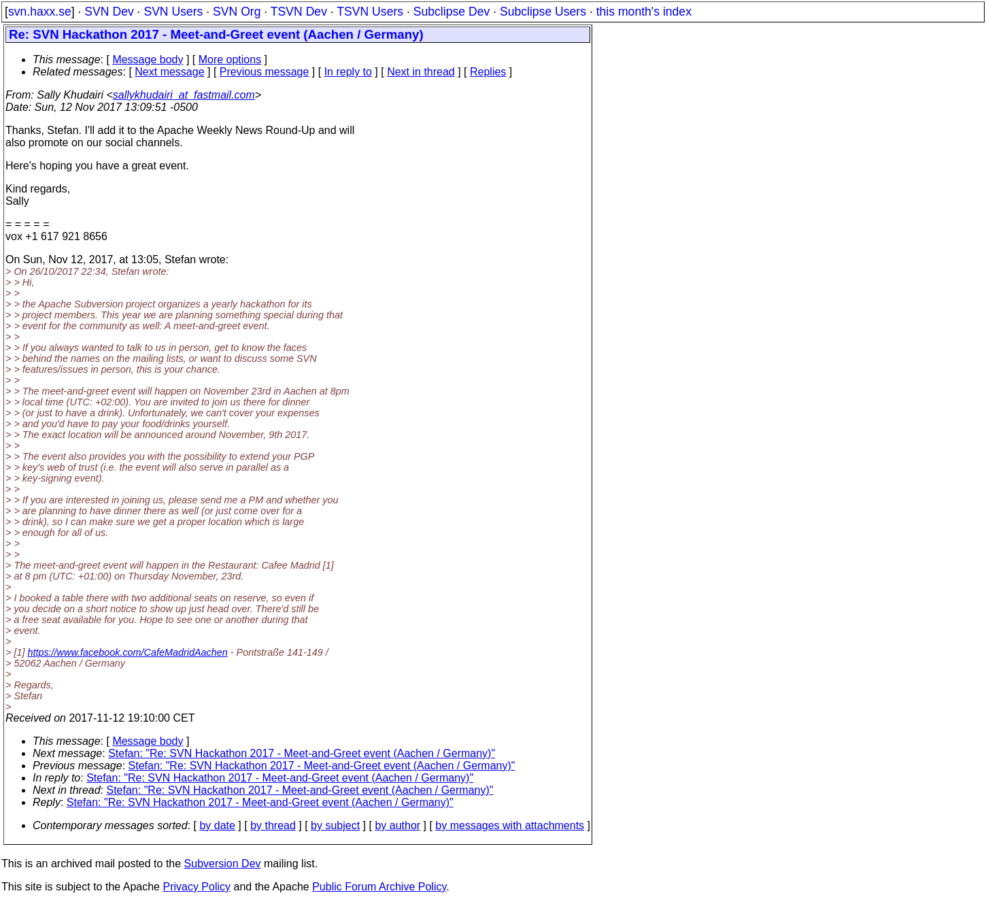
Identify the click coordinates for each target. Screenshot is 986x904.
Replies (488, 72)
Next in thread (421, 72)
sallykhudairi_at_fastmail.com (184, 95)
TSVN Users (370, 11)
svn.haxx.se (39, 11)
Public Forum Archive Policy (379, 886)
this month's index (644, 11)
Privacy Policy (197, 886)
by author (397, 825)
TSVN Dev (299, 11)
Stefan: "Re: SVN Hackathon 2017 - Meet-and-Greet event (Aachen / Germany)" (301, 753)
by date (217, 825)
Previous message (264, 72)
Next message (169, 72)
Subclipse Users (543, 11)
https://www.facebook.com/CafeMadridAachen (127, 652)
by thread (273, 825)
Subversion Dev (222, 863)
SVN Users (173, 11)
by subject (335, 825)
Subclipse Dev (451, 11)
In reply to (348, 72)
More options (230, 59)
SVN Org (236, 11)
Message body (147, 59)
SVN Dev (108, 11)
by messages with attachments (509, 825)
